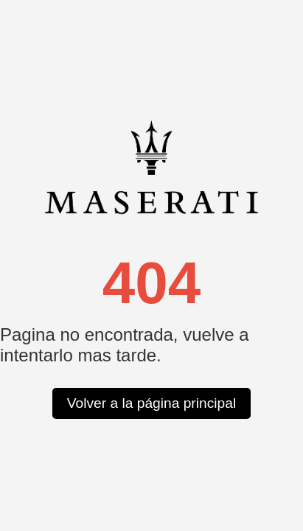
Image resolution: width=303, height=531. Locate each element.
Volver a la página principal (151, 403)
